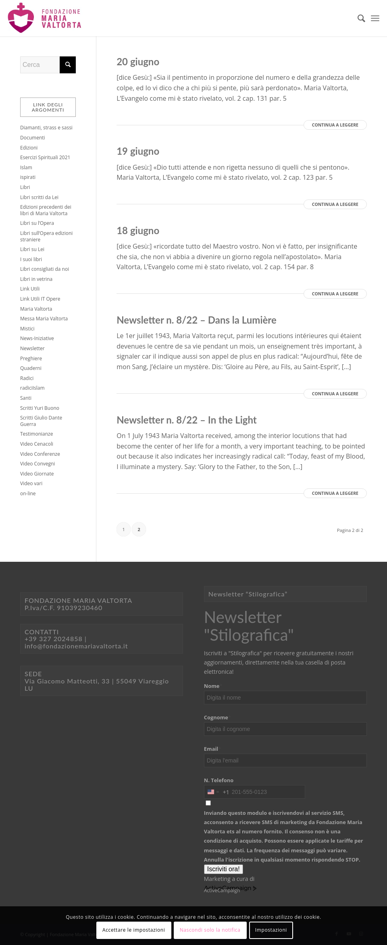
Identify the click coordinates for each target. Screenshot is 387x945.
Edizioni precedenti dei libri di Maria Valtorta (45, 210)
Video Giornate (37, 473)
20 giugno (138, 61)
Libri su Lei (32, 249)
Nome (213, 686)
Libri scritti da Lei (39, 197)
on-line (28, 493)
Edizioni (28, 147)
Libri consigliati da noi (44, 269)
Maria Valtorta (36, 308)
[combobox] (216, 791)
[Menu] (375, 18)
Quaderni (31, 368)
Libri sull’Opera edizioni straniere (46, 236)
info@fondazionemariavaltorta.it (76, 646)
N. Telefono (218, 780)
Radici (26, 378)
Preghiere (31, 358)
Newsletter (32, 348)
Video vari (31, 483)
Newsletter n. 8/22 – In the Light (187, 420)
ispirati (27, 177)
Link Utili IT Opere (40, 298)
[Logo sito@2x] (45, 18)
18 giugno (138, 230)
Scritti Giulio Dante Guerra (41, 421)
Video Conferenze (40, 454)
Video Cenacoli (36, 443)
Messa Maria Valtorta (44, 318)
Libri (25, 187)
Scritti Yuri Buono (39, 408)
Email (212, 748)
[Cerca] (357, 18)
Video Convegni (37, 463)
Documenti (32, 137)
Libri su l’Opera (37, 223)
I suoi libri (31, 259)
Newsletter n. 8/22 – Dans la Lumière (197, 320)
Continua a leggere (335, 125)
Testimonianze (36, 433)
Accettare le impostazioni (133, 929)
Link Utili (30, 288)
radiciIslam (32, 387)
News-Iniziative (37, 338)
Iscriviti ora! (223, 869)
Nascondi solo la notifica (210, 929)
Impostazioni (271, 929)
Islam (26, 167)
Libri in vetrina (36, 279)
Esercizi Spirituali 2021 (45, 157)
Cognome (217, 717)
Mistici (27, 328)
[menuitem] (357, 18)
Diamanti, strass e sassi (46, 127)
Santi (25, 398)
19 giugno (138, 151)
